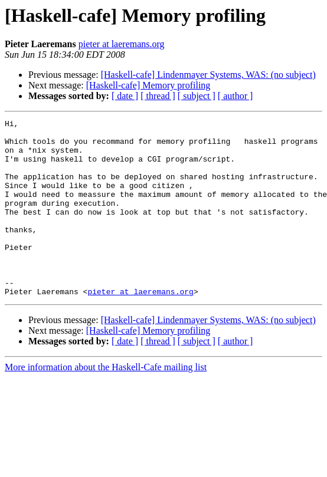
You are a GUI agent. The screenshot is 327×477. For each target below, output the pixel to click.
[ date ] (125, 96)
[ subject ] (196, 96)
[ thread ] (157, 96)
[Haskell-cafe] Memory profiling (148, 85)
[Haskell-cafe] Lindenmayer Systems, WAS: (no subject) (208, 75)
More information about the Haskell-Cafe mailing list (106, 402)
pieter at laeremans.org (122, 44)
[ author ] (235, 96)
